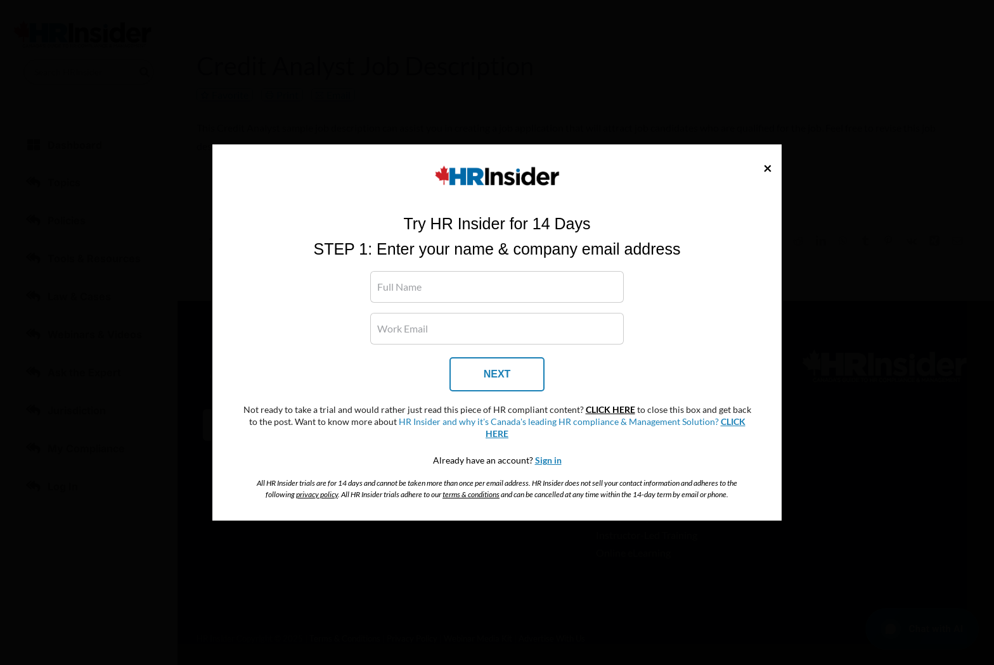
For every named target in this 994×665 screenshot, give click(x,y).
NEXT (497, 374)
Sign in (548, 460)
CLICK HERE (610, 410)
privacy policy (317, 494)
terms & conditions (471, 494)
